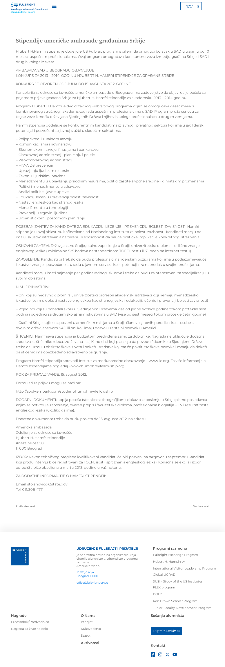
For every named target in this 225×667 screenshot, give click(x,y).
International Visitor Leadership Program (184, 568)
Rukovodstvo (91, 628)
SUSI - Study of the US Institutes (178, 580)
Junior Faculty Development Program (182, 607)
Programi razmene (170, 548)
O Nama (88, 615)
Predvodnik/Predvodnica (30, 621)
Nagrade (19, 615)
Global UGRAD (164, 574)
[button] (54, 5)
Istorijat (87, 621)
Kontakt (158, 645)
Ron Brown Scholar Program (175, 600)
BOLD (157, 593)
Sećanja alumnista (167, 615)
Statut (86, 635)
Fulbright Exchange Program (175, 554)
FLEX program (164, 587)
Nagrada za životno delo (29, 628)
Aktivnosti (90, 642)
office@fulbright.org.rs (92, 581)
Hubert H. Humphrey (169, 561)
